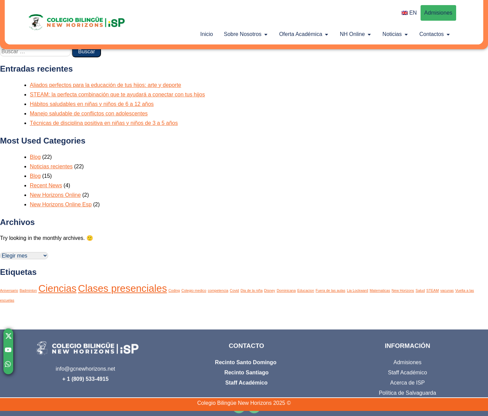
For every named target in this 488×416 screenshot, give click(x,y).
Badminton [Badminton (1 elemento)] (28, 290)
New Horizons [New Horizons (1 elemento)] (403, 290)
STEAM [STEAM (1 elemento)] (432, 290)
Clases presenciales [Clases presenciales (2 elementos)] (122, 288)
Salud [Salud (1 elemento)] (420, 290)
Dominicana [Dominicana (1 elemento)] (286, 290)
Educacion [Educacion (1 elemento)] (305, 290)
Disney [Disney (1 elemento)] (269, 290)
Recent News (46, 185)
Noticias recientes (51, 166)
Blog (35, 157)
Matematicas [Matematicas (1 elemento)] (380, 290)
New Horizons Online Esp (61, 204)
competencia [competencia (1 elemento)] (218, 290)
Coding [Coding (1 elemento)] (174, 290)
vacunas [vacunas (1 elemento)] (447, 290)
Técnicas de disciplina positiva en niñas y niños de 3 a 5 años (104, 123)
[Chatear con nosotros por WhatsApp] (8, 366)
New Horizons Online (55, 195)
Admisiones (438, 13)
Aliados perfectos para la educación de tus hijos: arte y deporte (105, 85)
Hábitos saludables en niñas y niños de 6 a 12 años (92, 104)
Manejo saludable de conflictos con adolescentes (89, 113)
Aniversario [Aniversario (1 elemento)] (9, 290)
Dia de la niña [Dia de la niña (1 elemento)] (252, 290)
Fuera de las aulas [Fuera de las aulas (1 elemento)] (330, 290)
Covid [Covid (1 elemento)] (234, 290)
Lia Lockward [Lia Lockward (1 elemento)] (357, 290)
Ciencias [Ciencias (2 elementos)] (57, 288)
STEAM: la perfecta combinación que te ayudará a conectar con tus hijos (117, 94)
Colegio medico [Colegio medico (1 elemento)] (193, 290)
